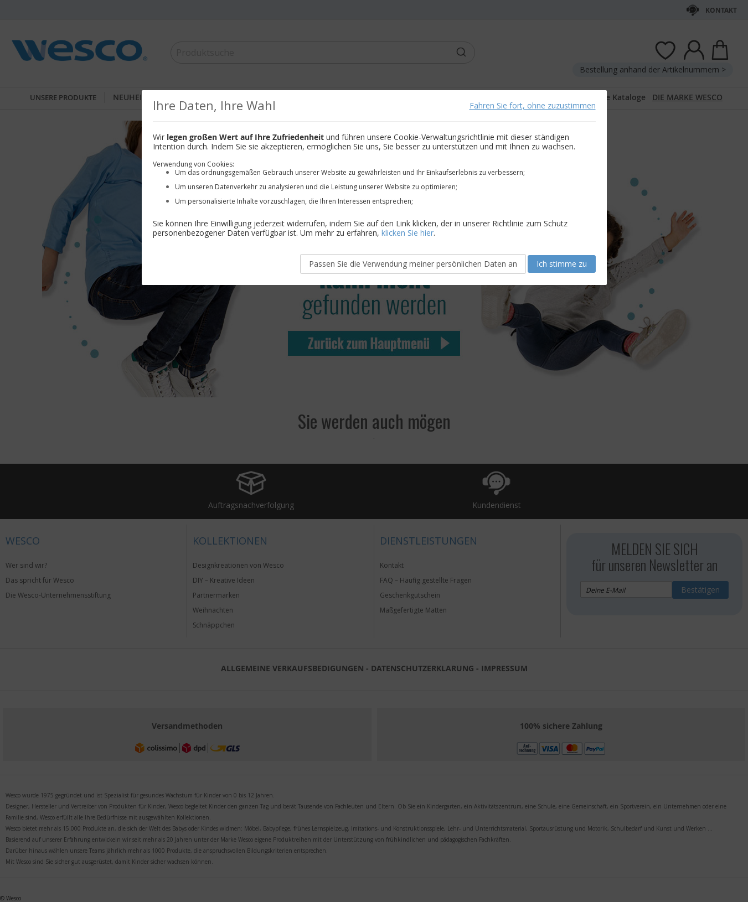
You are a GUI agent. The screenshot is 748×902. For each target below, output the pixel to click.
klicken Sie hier (407, 232)
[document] (374, 187)
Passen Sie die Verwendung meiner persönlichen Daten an (413, 263)
